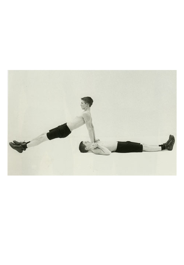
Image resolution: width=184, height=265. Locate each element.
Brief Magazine (92, 35)
